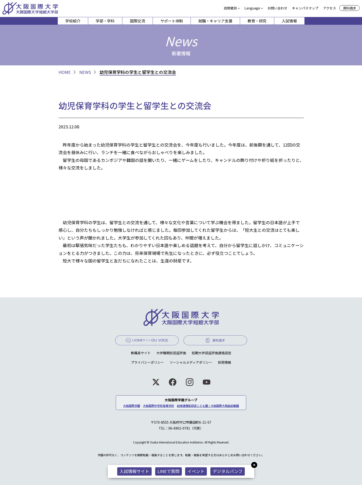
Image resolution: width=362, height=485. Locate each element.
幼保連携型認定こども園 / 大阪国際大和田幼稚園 (208, 406)
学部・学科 (105, 21)
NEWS (85, 72)
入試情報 (289, 21)
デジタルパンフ (228, 471)
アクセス (329, 8)
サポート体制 (171, 21)
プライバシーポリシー (147, 362)
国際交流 (137, 21)
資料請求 (349, 8)
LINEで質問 (168, 471)
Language (252, 8)
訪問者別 (230, 8)
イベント (196, 471)
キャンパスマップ (305, 8)
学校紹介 (72, 21)
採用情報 (224, 362)
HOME (64, 72)
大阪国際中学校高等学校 (158, 406)
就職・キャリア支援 (215, 21)
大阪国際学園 (131, 406)
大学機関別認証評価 (171, 352)
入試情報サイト (134, 471)
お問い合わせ (277, 8)
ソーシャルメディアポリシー (191, 362)
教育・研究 (257, 21)
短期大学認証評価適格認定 (211, 352)
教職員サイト (141, 352)
